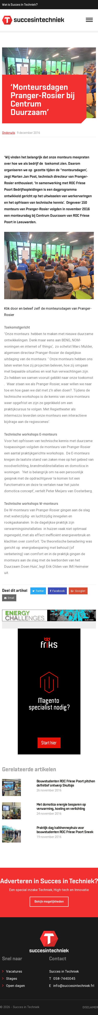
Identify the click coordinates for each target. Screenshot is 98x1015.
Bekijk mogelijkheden (49, 901)
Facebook (57, 590)
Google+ (78, 590)
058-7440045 (64, 978)
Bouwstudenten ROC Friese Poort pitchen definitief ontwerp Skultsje (66, 783)
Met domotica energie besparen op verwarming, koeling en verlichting (61, 807)
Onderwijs (8, 133)
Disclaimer (90, 1007)
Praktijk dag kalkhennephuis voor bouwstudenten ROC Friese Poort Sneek (65, 830)
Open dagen (13, 986)
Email (9, 597)
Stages (9, 978)
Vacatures (12, 971)
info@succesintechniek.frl (73, 986)
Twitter (38, 590)
